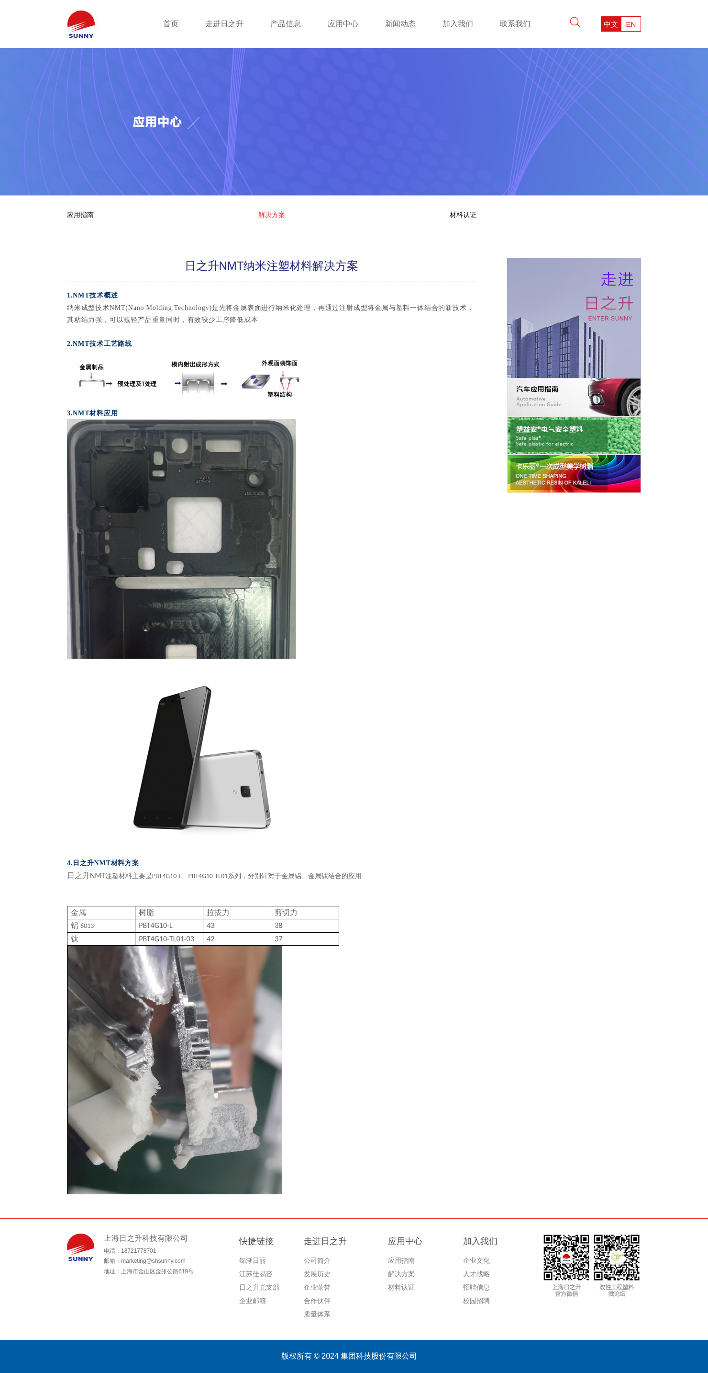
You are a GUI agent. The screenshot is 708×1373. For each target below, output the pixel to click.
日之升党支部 (259, 1287)
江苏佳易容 (256, 1274)
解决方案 (271, 214)
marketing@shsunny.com (153, 1261)
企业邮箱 (252, 1300)
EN (631, 24)
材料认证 (463, 214)
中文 (611, 24)
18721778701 (138, 1250)
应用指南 (80, 214)
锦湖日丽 (252, 1260)
